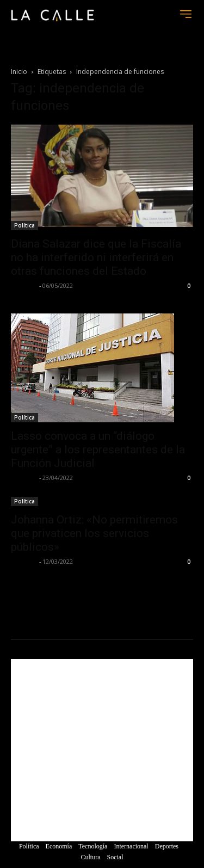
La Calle (23, 285)
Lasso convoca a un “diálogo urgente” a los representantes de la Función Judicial (98, 449)
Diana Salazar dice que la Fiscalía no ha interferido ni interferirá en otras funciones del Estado (96, 257)
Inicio (19, 71)
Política (24, 225)
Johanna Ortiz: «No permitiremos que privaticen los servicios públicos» (94, 533)
